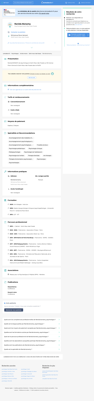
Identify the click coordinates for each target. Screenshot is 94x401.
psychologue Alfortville (7, 381)
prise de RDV (78, 24)
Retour (6, 2)
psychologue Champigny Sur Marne (29, 371)
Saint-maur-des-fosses (35, 53)
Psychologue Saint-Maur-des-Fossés (25, 26)
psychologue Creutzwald (26, 373)
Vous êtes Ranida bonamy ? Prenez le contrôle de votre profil (26, 43)
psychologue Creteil (25, 369)
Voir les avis (32, 77)
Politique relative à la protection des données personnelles (41, 388)
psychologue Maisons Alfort (8, 376)
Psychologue (15, 53)
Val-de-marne (23, 53)
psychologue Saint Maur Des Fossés (9, 369)
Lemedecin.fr (6, 53)
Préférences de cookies (24, 390)
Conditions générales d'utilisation (21, 388)
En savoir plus (44, 13)
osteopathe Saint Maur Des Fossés (49, 378)
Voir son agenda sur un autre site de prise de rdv (24, 89)
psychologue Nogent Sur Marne (28, 376)
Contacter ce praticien (16, 32)
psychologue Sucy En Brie (27, 378)
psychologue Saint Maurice (7, 373)
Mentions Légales (9, 388)
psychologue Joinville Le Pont (8, 371)
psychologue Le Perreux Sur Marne (9, 378)
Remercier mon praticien (13, 310)
